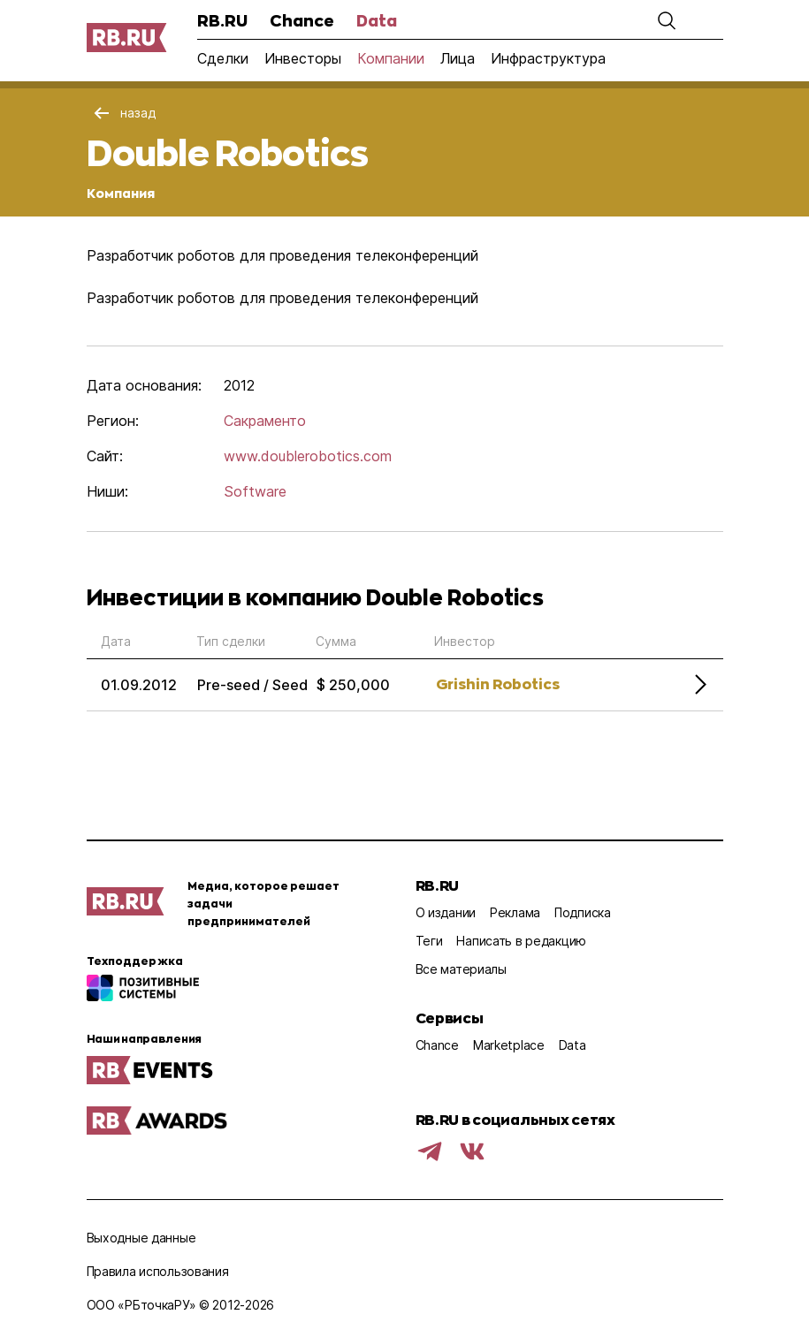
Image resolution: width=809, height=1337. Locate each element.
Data (376, 20)
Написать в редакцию (521, 940)
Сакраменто (265, 420)
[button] (666, 20)
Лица (457, 58)
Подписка (582, 912)
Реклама (515, 912)
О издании (446, 912)
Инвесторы (302, 58)
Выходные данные (141, 1237)
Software (255, 491)
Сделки (222, 58)
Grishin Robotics (498, 683)
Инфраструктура (548, 58)
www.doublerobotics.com (308, 456)
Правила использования (158, 1271)
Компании (390, 58)
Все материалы (461, 968)
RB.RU (222, 20)
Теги (429, 940)
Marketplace (509, 1044)
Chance (302, 20)
